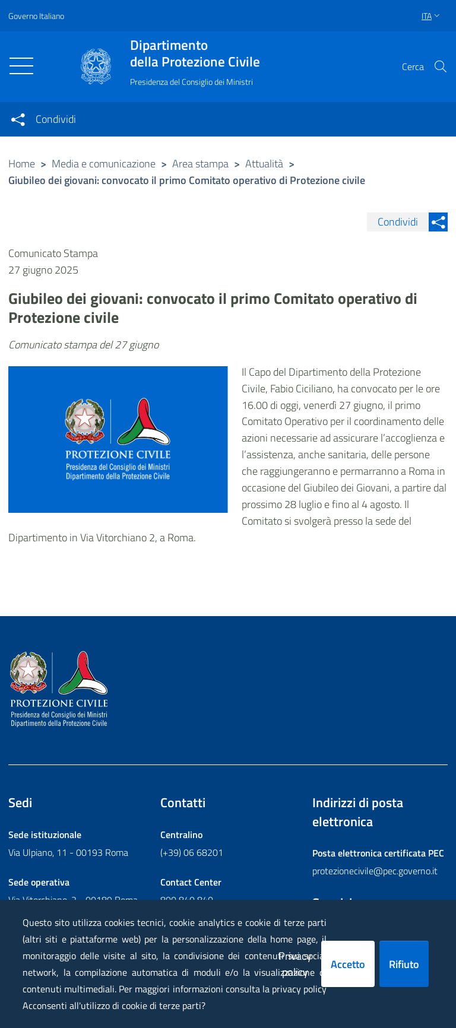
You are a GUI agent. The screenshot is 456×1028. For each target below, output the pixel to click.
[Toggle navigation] (21, 66)
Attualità (264, 164)
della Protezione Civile (195, 53)
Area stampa (200, 164)
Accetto (348, 964)
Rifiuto (404, 964)
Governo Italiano (36, 15)
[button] (440, 66)
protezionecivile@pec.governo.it (375, 871)
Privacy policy (295, 964)
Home (21, 164)
